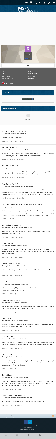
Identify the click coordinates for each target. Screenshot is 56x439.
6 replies (19, 237)
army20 (13, 338)
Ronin (3, 133)
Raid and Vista (7, 355)
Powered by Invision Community (28, 429)
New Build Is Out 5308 (10, 148)
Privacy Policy (21, 426)
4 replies (18, 294)
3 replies (18, 275)
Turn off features (8, 375)
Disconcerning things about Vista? (14, 395)
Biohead (13, 284)
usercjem (13, 133)
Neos (12, 357)
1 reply (18, 389)
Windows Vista (29, 149)
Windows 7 (24, 133)
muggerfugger (14, 227)
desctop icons (7, 318)
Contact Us (30, 426)
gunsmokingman (15, 149)
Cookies (36, 426)
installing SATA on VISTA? (11, 300)
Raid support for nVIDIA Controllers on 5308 (22, 204)
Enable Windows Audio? (11, 264)
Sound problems (8, 282)
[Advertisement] (28, 28)
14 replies (19, 141)
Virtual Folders (7, 337)
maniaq (13, 320)
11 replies (19, 257)
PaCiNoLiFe (14, 302)
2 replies (18, 330)
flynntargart (14, 245)
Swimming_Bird (15, 397)
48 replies (20, 159)
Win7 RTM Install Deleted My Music (15, 132)
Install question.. (8, 243)
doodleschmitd (15, 266)
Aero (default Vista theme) (11, 225)
